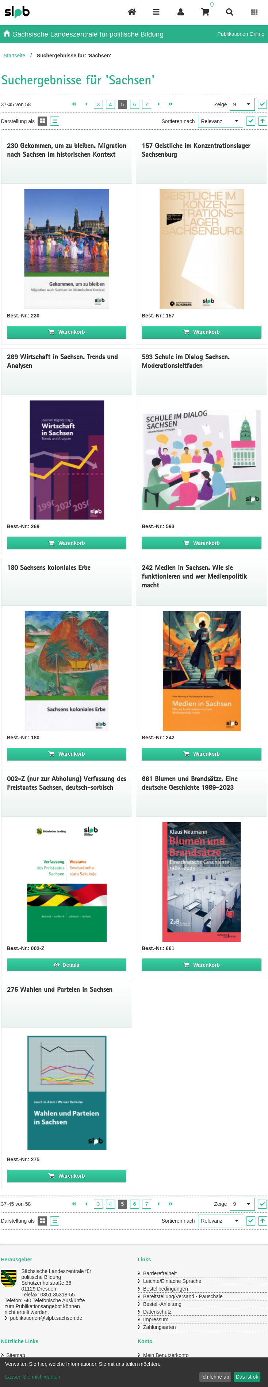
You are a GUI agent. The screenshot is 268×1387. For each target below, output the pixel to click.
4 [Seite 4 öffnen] (110, 104)
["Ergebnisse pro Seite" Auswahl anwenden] (262, 104)
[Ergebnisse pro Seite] (242, 104)
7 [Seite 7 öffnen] (146, 104)
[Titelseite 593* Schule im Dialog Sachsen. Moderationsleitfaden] (201, 460)
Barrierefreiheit (160, 1273)
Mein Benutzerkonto (166, 1355)
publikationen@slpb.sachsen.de (46, 1318)
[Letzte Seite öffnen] (170, 104)
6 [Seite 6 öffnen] (134, 104)
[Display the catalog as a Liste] (54, 121)
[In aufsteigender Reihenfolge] (262, 121)
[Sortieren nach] (220, 121)
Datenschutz (157, 1312)
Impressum (155, 1319)
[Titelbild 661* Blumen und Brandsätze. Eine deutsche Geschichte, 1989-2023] (201, 882)
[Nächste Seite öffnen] (158, 104)
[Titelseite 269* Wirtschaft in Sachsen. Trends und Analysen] (67, 460)
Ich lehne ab (215, 1377)
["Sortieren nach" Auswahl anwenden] (250, 121)
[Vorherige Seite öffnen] (86, 104)
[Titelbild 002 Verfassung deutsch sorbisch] (67, 882)
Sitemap (16, 1355)
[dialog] (134, 1372)
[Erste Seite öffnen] (74, 104)
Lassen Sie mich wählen (32, 1377)
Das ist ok (247, 1377)
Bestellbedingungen (165, 1289)
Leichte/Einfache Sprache (172, 1281)
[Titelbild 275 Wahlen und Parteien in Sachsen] (67, 1093)
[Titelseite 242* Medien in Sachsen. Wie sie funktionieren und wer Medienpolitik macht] (201, 671)
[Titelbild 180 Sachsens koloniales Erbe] (67, 671)
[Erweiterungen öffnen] (254, 12)
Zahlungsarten (159, 1327)
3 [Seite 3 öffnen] (98, 104)
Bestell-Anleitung (162, 1304)
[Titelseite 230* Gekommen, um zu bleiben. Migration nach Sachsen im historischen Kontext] (67, 249)
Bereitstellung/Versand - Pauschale (183, 1296)
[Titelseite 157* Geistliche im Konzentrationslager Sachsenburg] (201, 249)
